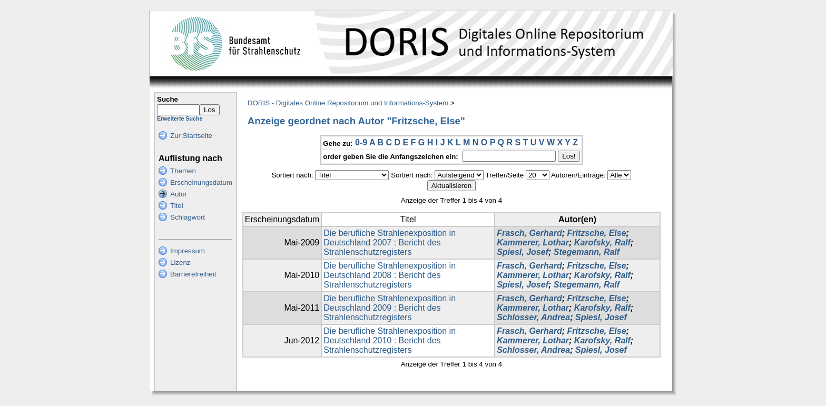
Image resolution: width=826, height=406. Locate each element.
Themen (183, 171)
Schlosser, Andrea (533, 317)
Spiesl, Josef (522, 251)
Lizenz (180, 262)
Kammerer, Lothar (533, 242)
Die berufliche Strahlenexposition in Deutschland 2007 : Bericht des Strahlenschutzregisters (389, 242)
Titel (176, 206)
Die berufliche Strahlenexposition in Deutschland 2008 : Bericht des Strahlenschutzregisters (389, 275)
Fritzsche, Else (596, 233)
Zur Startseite (191, 136)
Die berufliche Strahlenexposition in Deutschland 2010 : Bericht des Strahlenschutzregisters (389, 340)
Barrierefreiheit (193, 274)
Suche (167, 99)
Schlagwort (187, 217)
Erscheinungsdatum (201, 182)
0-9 (361, 142)
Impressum (187, 251)
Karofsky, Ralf (602, 242)
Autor (178, 194)
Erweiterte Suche (179, 118)
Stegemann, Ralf (587, 251)
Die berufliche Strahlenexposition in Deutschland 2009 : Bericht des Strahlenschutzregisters (389, 308)
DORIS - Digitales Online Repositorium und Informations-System (348, 103)
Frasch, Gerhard (529, 233)
